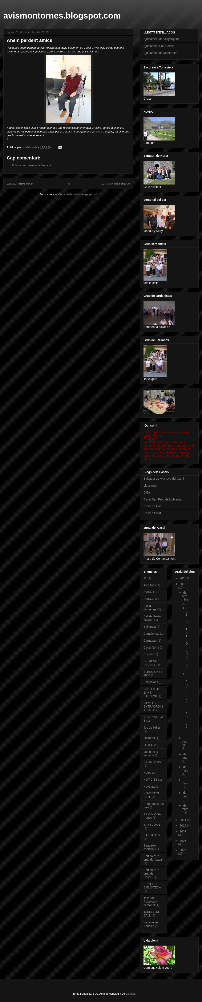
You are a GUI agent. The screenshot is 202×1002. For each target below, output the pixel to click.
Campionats (151, 633)
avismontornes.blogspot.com (62, 15)
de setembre (185, 596)
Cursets (149, 654)
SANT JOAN (152, 824)
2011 (183, 819)
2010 (183, 825)
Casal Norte (151, 647)
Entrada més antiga (116, 183)
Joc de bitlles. (152, 727)
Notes (147, 772)
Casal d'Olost (152, 513)
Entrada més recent (21, 183)
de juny (184, 756)
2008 (183, 840)
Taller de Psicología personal (150, 901)
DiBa (147, 492)
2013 (183, 578)
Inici (69, 183)
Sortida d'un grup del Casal (153, 857)
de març (185, 794)
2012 (183, 584)
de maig (185, 768)
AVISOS (149, 599)
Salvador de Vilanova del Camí (164, 478)
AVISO (148, 592)
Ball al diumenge (150, 607)
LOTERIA (150, 744)
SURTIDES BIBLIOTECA (152, 885)
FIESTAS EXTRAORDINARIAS (153, 706)
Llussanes (150, 485)
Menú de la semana (151, 753)
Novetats (149, 786)
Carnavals (150, 640)
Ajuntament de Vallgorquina (161, 39)
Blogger (130, 993)
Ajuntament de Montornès (160, 53)
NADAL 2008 (152, 762)
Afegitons (150, 585)
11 (145, 578)
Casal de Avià (152, 506)
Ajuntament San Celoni (159, 46)
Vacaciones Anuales (151, 924)
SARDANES (152, 835)
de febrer (185, 809)
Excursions (151, 682)
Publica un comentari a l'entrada (31, 165)
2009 (183, 831)
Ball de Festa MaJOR (152, 618)
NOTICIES (150, 779)
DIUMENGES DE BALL (152, 663)
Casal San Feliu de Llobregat (163, 499)
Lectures (149, 738)
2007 (183, 850)
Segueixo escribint (150, 847)
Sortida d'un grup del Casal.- (151, 873)
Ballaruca (150, 626)
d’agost (184, 743)
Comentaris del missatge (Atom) (77, 194)
